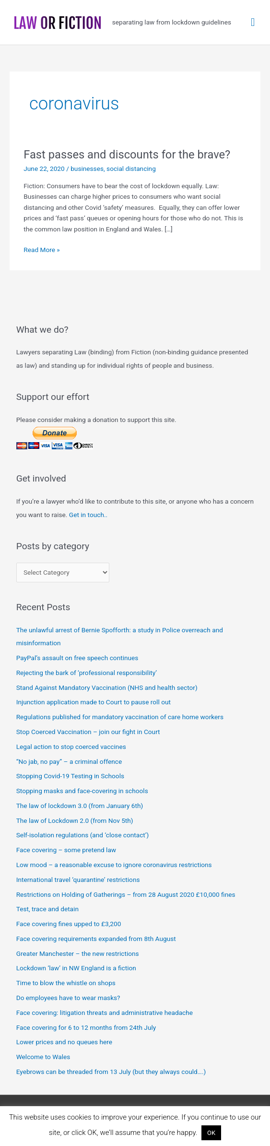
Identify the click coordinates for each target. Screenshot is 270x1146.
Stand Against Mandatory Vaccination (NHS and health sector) (107, 687)
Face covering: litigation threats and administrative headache (104, 1012)
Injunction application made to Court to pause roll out (93, 702)
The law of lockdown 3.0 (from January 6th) (79, 805)
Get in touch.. (88, 515)
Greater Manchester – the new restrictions (77, 953)
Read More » (41, 249)
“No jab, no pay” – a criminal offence (69, 761)
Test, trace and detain (47, 909)
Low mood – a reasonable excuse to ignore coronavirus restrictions (114, 865)
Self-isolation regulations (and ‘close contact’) (82, 835)
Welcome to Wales (43, 1057)
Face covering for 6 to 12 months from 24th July (86, 1027)
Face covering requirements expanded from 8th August (96, 938)
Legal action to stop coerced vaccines (71, 746)
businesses (87, 168)
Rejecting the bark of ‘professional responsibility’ (86, 672)
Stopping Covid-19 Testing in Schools (70, 776)
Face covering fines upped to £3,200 (68, 924)
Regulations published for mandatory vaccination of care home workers (119, 717)
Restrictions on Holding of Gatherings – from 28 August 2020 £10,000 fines (125, 894)
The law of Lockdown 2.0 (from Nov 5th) (74, 820)
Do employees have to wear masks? (68, 997)
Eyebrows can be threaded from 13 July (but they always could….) (111, 1071)
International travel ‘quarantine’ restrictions (78, 879)
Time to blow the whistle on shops (66, 983)
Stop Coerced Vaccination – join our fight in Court (88, 732)
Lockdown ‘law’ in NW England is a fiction (76, 968)
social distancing (131, 168)
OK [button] (211, 1132)
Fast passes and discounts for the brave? (126, 154)
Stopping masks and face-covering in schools (82, 791)
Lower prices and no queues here (64, 1042)
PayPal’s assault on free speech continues (77, 658)
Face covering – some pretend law (66, 850)
